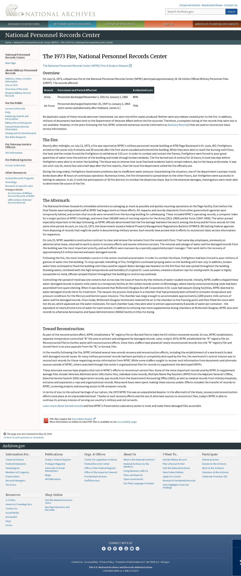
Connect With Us (120, 543)
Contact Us (230, 5)
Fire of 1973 (11, 85)
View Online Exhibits (173, 472)
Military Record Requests (18, 122)
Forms (9, 525)
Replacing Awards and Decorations (17, 117)
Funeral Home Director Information (17, 128)
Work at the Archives (213, 468)
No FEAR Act (152, 562)
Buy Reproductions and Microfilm (57, 508)
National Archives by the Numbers (136, 465)
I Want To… (170, 454)
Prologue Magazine (55, 463)
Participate (210, 454)
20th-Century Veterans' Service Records (20, 201)
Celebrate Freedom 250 (214, 476)
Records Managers (16, 480)
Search (231, 11)
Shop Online (54, 495)
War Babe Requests (15, 137)
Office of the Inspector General (100, 472)
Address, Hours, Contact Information (18, 80)
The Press (11, 484)
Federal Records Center (97, 463)
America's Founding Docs (19, 504)
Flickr (137, 548)
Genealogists (13, 468)
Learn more (209, 569)
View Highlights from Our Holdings (176, 486)
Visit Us (169, 24)
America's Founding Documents (217, 24)
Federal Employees (16, 463)
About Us (130, 454)
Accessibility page (127, 421)
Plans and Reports (133, 475)
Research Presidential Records (179, 480)
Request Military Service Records (18, 94)
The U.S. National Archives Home (50, 10)
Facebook (104, 548)
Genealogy (11, 182)
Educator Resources (120, 24)
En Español (11, 516)
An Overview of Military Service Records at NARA (21, 195)
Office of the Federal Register (100, 468)
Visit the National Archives (176, 468)
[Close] (237, 543)
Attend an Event (210, 459)
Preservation (12, 476)
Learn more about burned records (63, 406)
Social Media (12, 512)
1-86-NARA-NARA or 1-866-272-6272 (120, 570)
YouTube (126, 548)
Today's (58, 459)
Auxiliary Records (178, 124)
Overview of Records (16, 89)
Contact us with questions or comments (24, 437)
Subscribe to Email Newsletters (55, 469)
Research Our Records (24, 24)
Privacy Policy (106, 562)
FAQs (8, 112)
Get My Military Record (175, 459)
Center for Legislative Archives (100, 459)
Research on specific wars (19, 185)
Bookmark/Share (212, 5)
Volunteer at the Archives (215, 472)
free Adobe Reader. (84, 419)
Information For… (18, 454)
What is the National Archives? (139, 459)
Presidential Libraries (95, 476)
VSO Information (13, 152)
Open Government (133, 479)
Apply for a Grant (172, 476)
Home (8, 42)
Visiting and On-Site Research (20, 133)
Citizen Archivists (189, 5)
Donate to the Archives (214, 463)
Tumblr (120, 548)
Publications (54, 454)
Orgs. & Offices (94, 454)
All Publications (53, 479)
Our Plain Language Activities (139, 483)
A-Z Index (10, 500)
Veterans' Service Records (72, 24)
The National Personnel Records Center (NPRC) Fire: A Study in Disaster (86, 65)
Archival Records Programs (19, 178)
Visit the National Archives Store (58, 501)
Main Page (10, 63)
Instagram (115, 548)
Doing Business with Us (136, 470)
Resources (13, 495)
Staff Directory (92, 480)
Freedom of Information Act (130, 562)
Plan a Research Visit (173, 463)
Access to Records (15, 108)
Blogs (48, 475)
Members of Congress (17, 472)
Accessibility (91, 562)
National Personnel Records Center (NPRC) (36, 42)
